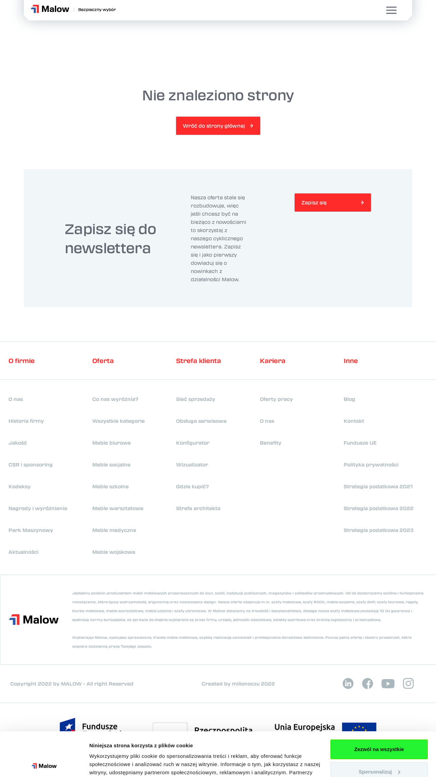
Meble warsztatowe (117, 508)
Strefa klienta (198, 360)
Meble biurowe (111, 442)
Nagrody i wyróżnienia (38, 508)
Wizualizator (192, 464)
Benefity (270, 442)
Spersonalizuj (379, 727)
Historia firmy (26, 420)
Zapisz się (314, 202)
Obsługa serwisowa (201, 420)
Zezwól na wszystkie (379, 705)
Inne (351, 360)
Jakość (18, 442)
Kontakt (354, 420)
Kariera (272, 360)
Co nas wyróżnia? (115, 398)
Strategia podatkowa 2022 (379, 508)
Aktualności (23, 551)
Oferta (103, 360)
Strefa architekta (198, 508)
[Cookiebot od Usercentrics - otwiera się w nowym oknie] (44, 764)
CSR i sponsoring (31, 464)
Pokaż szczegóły (109, 763)
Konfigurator (192, 442)
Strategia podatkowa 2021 (378, 486)
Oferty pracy (276, 398)
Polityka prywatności (371, 464)
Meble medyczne (114, 530)
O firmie (22, 360)
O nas (16, 398)
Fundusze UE (360, 442)
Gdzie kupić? (192, 486)
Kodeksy (20, 486)
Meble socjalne (111, 464)
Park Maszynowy (31, 530)
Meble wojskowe (113, 551)
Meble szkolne (110, 486)
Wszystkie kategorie (118, 420)
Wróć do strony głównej (214, 125)
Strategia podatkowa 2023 (379, 530)
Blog (349, 398)
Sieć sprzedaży (195, 398)
